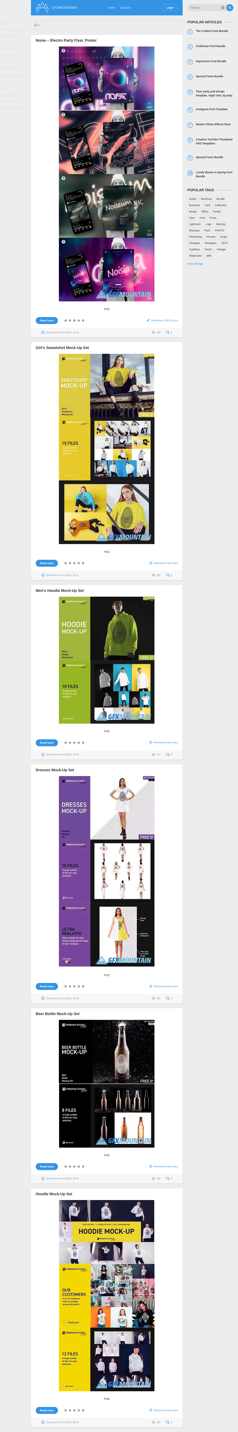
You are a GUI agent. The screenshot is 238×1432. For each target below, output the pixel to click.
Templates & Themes (14, 115)
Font (202, 217)
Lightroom (195, 224)
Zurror (49, 332)
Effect (204, 211)
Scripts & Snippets (13, 123)
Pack (207, 230)
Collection (221, 205)
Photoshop (8, 39)
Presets (210, 236)
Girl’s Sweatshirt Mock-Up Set (62, 348)
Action (193, 198)
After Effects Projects (14, 31)
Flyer (192, 217)
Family (217, 211)
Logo (208, 224)
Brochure (206, 198)
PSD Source (11, 61)
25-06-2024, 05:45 (69, 1178)
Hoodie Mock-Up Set (54, 1194)
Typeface (194, 249)
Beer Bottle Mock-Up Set (58, 1014)
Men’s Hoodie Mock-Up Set (60, 590)
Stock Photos (10, 107)
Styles (7, 69)
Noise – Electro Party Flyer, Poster (66, 40)
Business (194, 205)
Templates (211, 243)
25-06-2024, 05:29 (69, 1422)
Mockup (220, 224)
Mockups (194, 230)
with (208, 255)
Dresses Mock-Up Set (55, 770)
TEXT (224, 243)
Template (194, 243)
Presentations (10, 77)
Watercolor (195, 255)
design (193, 211)
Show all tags (195, 263)
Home (111, 7)
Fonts (5, 23)
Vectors (6, 100)
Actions (8, 46)
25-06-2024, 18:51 (69, 575)
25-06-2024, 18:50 (69, 754)
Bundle (221, 198)
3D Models (8, 92)
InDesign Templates (13, 84)
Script (223, 236)
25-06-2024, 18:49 (69, 998)
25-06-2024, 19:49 (69, 332)
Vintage (221, 249)
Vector (208, 249)
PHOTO (219, 230)
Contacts (125, 7)
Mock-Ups (10, 54)
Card (207, 205)
